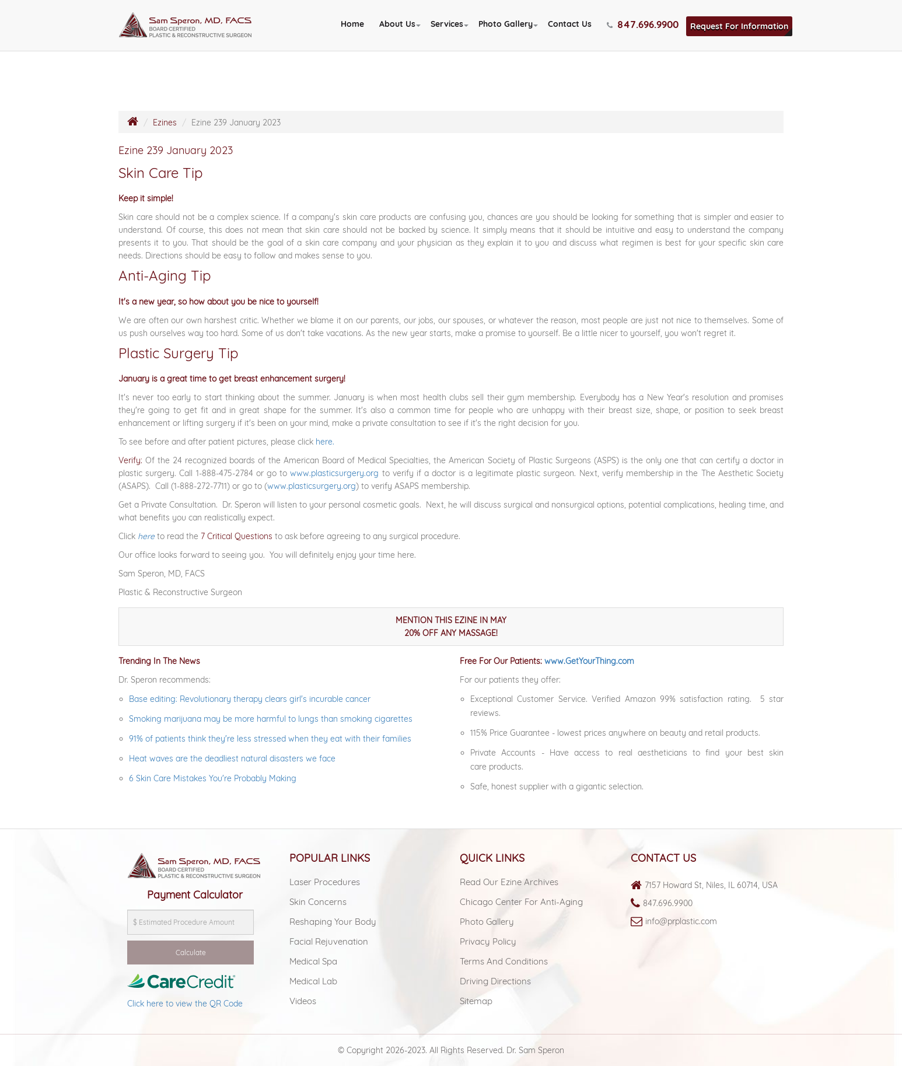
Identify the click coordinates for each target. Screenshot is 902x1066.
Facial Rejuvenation (328, 941)
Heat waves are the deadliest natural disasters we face (232, 758)
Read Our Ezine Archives (509, 881)
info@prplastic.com (681, 921)
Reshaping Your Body (332, 921)
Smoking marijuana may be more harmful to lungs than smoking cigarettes (270, 719)
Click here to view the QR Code (185, 1003)
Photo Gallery (505, 24)
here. (325, 441)
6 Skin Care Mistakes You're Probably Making (212, 778)
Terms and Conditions (504, 961)
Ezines (165, 122)
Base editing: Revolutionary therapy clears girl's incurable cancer (249, 699)
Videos (302, 1000)
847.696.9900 (668, 903)
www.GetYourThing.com (589, 661)
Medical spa (313, 961)
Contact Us (570, 24)
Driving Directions (495, 981)
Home (352, 24)
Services (447, 24)
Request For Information (739, 26)
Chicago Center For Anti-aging (521, 901)
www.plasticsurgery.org (334, 473)
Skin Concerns (318, 901)
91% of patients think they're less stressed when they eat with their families (271, 738)
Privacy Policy (488, 941)
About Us (397, 24)
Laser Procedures (324, 881)
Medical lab (313, 981)
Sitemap (476, 1000)
